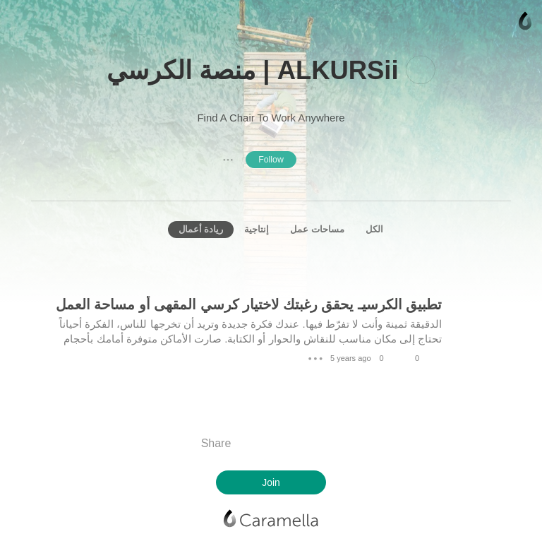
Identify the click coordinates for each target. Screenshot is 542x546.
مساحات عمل (317, 229)
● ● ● (228, 159)
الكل (374, 229)
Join (270, 482)
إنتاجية (256, 229)
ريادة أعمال (201, 229)
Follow (271, 160)
